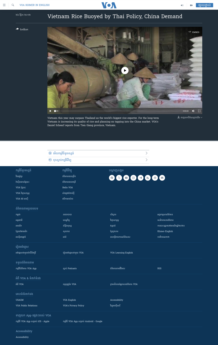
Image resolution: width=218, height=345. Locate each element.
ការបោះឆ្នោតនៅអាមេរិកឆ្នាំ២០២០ (171, 226)
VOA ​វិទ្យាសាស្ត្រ (23, 193)
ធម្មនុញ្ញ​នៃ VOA (69, 284)
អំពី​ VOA (20, 284)
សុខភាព (66, 231)
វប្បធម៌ (113, 226)
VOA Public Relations (26, 305)
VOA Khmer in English (35, 5)
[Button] (22, 30)
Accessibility (116, 300)
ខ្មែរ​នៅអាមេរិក (21, 231)
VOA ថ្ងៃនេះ (21, 187)
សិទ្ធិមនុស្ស (67, 226)
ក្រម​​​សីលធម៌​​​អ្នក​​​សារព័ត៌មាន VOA (124, 284)
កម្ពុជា (18, 214)
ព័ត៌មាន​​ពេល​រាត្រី (69, 182)
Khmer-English (165, 231)
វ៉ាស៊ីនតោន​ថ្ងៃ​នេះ (23, 182)
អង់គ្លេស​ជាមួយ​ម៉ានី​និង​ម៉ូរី (26, 253)
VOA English (69, 300)
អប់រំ (64, 237)
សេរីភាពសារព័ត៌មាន (165, 220)
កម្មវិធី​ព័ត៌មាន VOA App (26, 268)
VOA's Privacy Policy (73, 305)
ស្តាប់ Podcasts (70, 268)
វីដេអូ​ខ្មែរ (19, 176)
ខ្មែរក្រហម (114, 231)
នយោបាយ (67, 214)
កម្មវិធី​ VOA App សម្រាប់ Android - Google (82, 321)
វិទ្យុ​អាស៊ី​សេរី (115, 305)
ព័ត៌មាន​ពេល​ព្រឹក (69, 176)
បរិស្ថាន (113, 214)
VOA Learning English (121, 253)
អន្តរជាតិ (19, 220)
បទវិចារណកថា (163, 237)
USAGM (19, 300)
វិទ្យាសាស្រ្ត (114, 220)
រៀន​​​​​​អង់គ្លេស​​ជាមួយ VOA (73, 253)
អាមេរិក (19, 226)
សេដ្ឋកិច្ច (66, 220)
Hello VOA (67, 187)
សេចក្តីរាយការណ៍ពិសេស (120, 237)
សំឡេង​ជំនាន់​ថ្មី (68, 193)
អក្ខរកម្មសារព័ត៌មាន (165, 214)
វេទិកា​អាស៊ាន (67, 199)
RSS (159, 268)
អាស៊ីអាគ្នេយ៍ (21, 237)
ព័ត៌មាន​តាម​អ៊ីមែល (117, 268)
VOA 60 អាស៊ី (22, 199)
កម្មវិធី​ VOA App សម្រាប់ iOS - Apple (32, 321)
